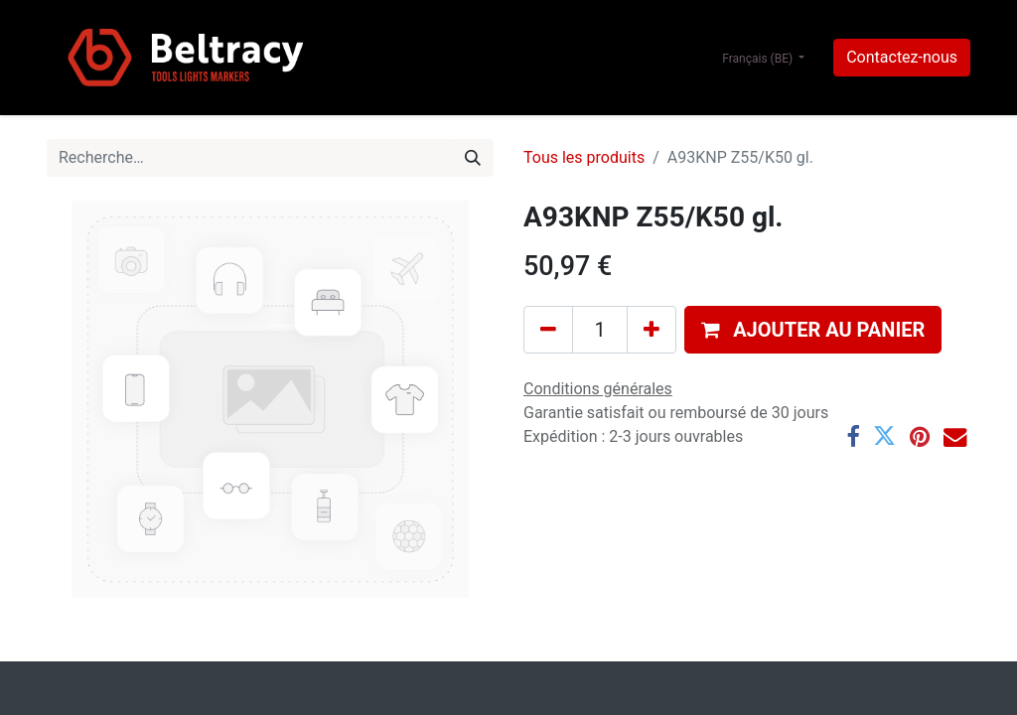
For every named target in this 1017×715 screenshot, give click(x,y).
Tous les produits (584, 157)
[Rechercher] (473, 158)
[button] (813, 330)
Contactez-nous (901, 57)
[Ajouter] (651, 330)
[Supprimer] (548, 330)
